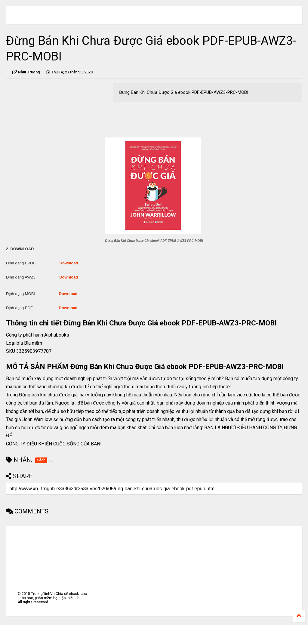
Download (69, 263)
